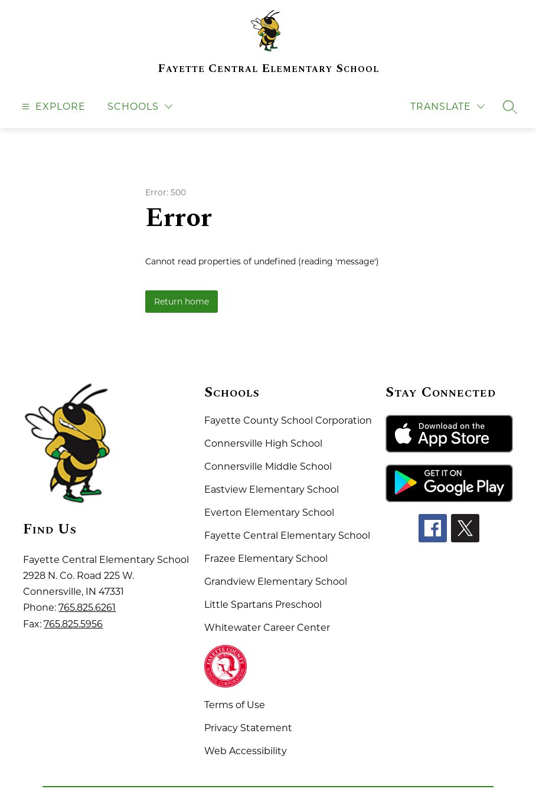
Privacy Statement (248, 728)
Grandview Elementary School (275, 581)
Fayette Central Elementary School (287, 535)
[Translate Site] (447, 106)
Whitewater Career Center (267, 627)
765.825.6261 (87, 607)
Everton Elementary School (269, 512)
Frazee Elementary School (266, 558)
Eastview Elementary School (271, 489)
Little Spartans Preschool (263, 604)
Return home (181, 301)
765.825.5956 (73, 624)
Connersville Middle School (268, 466)
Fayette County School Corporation (288, 420)
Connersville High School (263, 443)
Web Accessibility (245, 751)
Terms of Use (234, 705)
